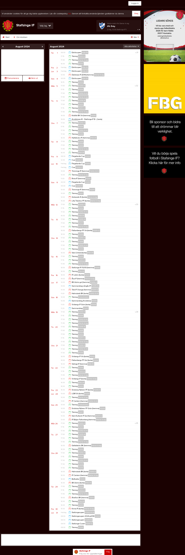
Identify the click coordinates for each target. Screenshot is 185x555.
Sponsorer (66, 37)
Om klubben (20, 37)
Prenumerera (12, 78)
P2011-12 (82, 56)
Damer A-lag (95, 201)
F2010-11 (82, 86)
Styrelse (37, 37)
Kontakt (50, 37)
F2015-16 (82, 100)
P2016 (81, 134)
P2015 (81, 141)
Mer (135, 37)
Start (6, 37)
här (69, 13)
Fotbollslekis (83, 297)
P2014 (81, 89)
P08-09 (85, 52)
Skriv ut (33, 78)
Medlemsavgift (84, 37)
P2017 (81, 193)
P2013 (81, 104)
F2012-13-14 (83, 93)
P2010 (81, 64)
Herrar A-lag (83, 60)
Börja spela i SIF (104, 37)
